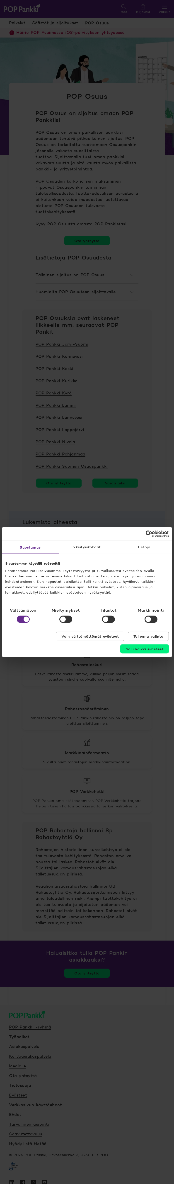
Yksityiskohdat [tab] (87, 547)
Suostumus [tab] (30, 547)
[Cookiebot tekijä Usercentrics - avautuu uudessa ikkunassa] (149, 534)
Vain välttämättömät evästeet (90, 636)
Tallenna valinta (148, 636)
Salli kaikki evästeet (144, 648)
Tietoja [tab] (143, 547)
